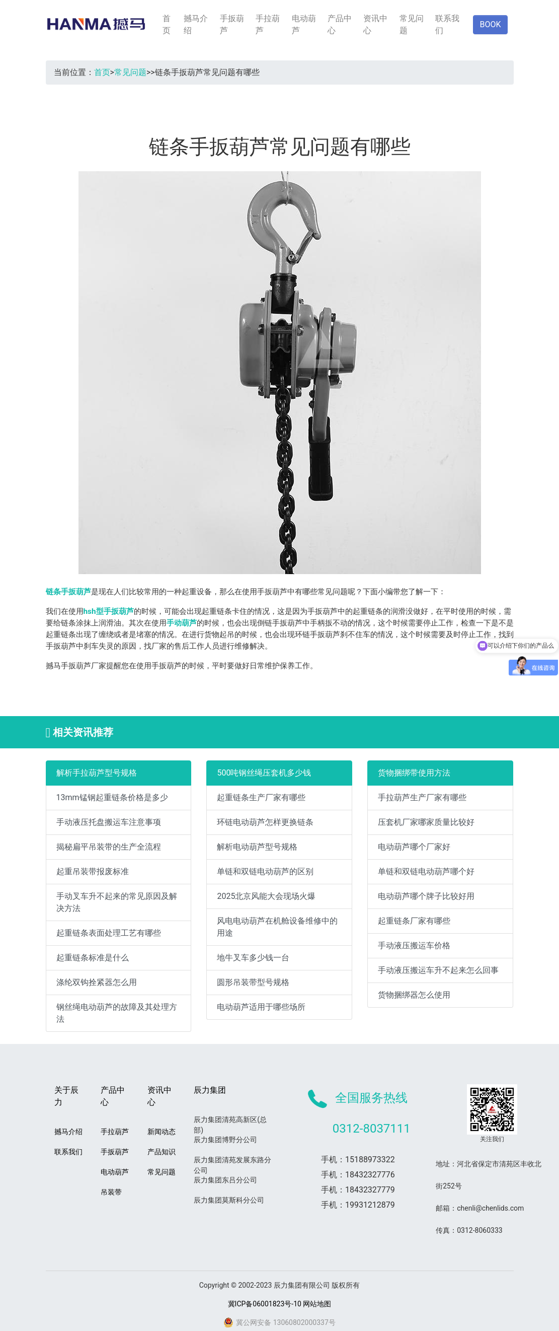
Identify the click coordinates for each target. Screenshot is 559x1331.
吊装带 (111, 1192)
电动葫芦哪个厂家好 (414, 847)
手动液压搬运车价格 (414, 945)
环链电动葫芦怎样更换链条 (265, 822)
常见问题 (412, 24)
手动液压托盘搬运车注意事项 (108, 822)
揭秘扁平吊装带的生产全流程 (108, 847)
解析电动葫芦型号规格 (257, 847)
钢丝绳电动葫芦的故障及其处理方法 (116, 1013)
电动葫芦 (304, 24)
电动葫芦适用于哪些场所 (261, 1007)
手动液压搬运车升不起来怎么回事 (438, 970)
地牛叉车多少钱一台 (253, 957)
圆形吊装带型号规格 (253, 982)
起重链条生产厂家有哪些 (261, 797)
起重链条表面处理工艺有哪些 (108, 933)
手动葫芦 (182, 622)
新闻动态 (161, 1132)
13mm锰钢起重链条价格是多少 (112, 797)
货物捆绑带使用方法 (414, 773)
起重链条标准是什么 (92, 957)
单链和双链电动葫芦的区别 (265, 871)
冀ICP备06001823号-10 (264, 1304)
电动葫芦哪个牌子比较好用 (426, 896)
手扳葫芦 (232, 24)
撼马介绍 (196, 24)
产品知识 (161, 1152)
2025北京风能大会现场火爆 (266, 896)
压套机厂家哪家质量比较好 (426, 822)
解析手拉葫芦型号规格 (96, 773)
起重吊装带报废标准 (92, 871)
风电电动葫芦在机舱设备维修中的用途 (277, 927)
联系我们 (447, 24)
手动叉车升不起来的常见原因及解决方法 (116, 902)
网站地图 (317, 1304)
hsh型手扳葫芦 (109, 611)
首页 (167, 24)
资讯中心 (375, 24)
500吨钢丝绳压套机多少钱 (264, 773)
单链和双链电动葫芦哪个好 (426, 871)
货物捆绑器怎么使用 (414, 995)
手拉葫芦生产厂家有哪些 (422, 797)
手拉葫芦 (268, 24)
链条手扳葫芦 (68, 591)
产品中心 (340, 24)
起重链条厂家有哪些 (414, 921)
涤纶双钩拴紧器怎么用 (96, 982)
